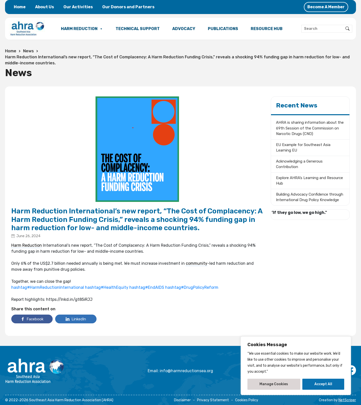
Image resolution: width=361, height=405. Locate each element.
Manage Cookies (273, 384)
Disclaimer (182, 400)
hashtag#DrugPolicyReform (191, 287)
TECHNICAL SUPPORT (138, 28)
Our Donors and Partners (128, 7)
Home (20, 7)
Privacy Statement (213, 400)
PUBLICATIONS (223, 28)
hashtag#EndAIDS (146, 287)
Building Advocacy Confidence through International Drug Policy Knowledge (309, 197)
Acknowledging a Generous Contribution (299, 164)
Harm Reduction (26, 245)
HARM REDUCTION (82, 29)
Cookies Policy (246, 400)
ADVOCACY (183, 28)
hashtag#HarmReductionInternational (47, 287)
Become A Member (326, 7)
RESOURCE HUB (267, 28)
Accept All (323, 384)
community (196, 263)
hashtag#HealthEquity (106, 287)
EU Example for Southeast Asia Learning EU (303, 148)
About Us (44, 7)
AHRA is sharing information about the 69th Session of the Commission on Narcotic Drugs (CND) (310, 128)
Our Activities (78, 7)
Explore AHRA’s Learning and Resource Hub (309, 181)
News (28, 51)
